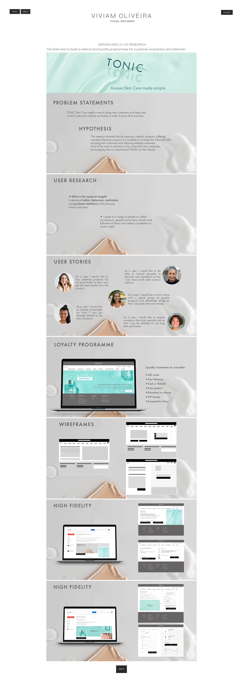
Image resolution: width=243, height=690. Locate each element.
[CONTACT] (227, 12)
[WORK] (15, 11)
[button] (121, 133)
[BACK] (121, 669)
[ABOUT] (25, 11)
